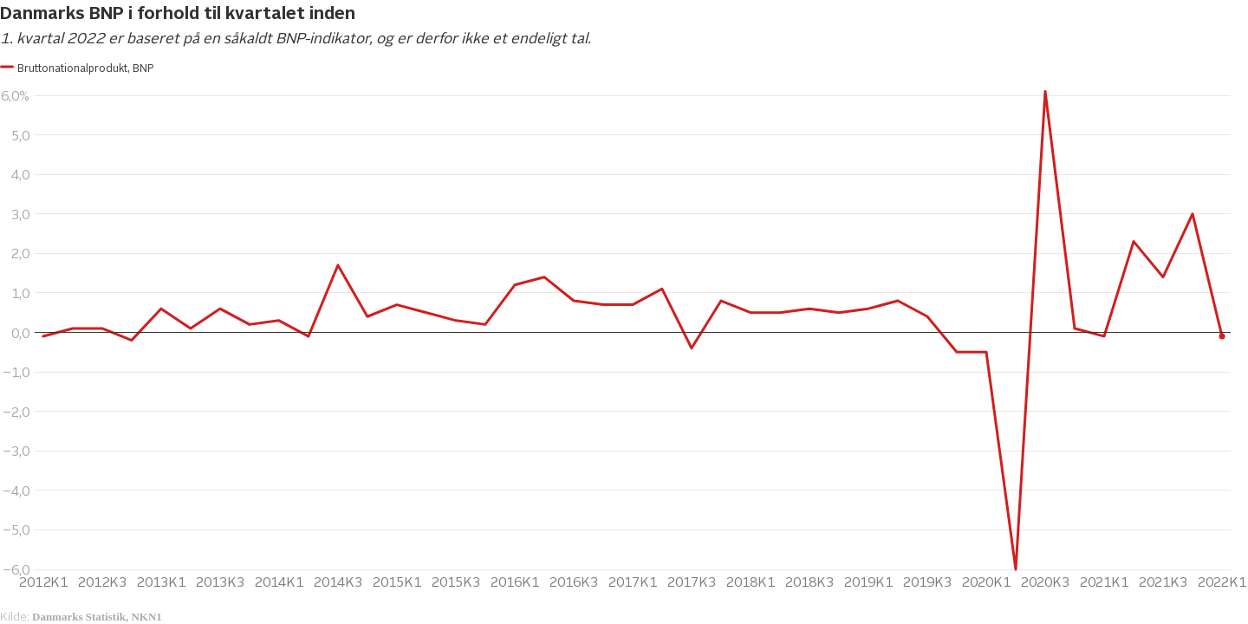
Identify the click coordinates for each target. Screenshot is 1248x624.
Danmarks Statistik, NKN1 (97, 616)
